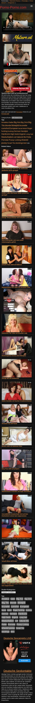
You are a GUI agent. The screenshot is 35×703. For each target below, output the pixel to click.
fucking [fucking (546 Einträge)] (11, 131)
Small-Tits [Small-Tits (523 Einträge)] (11, 143)
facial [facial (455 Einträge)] (20, 128)
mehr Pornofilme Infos (7, 108)
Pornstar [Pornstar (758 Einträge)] (5, 140)
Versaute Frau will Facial (9, 423)
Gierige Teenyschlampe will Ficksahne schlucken (17, 217)
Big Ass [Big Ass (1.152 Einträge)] (17, 122)
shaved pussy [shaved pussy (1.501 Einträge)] (8, 628)
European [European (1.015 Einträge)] (13, 128)
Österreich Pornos (14, 1)
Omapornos (11, 3)
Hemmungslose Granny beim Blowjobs (14, 355)
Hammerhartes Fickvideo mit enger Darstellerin (16, 491)
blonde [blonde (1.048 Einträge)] (8, 125)
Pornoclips (25, 1)
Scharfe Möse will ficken (9, 561)
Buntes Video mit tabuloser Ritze (12, 446)
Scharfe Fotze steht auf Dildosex (12, 264)
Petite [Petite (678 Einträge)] (28, 137)
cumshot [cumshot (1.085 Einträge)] (5, 128)
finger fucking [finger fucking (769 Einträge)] (18, 610)
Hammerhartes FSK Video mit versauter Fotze (16, 287)
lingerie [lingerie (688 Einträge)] (22, 134)
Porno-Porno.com (13, 7)
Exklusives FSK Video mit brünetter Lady (14, 333)
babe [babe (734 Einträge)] (11, 122)
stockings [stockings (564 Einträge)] (19, 143)
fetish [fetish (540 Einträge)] (25, 128)
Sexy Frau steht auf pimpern (10, 469)
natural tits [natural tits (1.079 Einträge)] (21, 137)
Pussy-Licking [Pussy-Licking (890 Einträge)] (15, 140)
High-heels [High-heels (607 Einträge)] (14, 134)
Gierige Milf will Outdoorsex (10, 378)
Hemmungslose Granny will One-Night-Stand (16, 538)
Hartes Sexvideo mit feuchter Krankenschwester (17, 401)
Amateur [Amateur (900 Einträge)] (5, 122)
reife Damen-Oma (17, 117)
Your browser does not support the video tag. (17, 22)
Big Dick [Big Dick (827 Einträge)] (24, 122)
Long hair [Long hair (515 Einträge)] (29, 134)
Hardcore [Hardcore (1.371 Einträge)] (5, 134)
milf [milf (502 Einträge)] (15, 137)
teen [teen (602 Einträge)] (25, 143)
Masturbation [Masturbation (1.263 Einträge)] (7, 137)
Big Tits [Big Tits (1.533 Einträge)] (5, 602)
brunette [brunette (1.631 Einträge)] (23, 125)
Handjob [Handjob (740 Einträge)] (24, 131)
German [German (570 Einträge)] (17, 131)
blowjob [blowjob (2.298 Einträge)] (15, 125)
